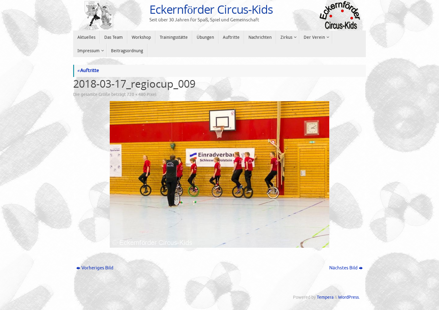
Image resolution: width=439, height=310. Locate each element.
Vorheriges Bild (94, 268)
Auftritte (88, 71)
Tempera (325, 297)
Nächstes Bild (346, 268)
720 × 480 (136, 94)
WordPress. (349, 297)
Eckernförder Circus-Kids (211, 9)
